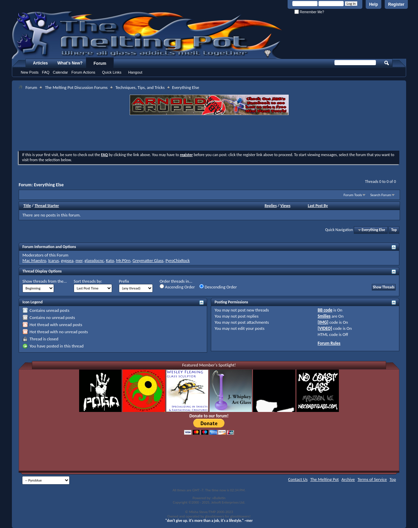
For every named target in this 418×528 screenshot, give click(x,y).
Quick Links (112, 72)
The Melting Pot (324, 479)
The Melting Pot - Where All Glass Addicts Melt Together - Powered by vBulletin (147, 35)
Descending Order (218, 286)
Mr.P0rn (123, 260)
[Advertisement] (209, 133)
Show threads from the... (44, 281)
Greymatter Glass (147, 260)
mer (78, 260)
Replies (271, 205)
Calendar (60, 72)
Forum (100, 63)
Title (27, 205)
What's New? (70, 63)
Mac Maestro (34, 260)
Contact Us (298, 479)
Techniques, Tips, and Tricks (140, 87)
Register (396, 4)
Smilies (323, 316)
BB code (324, 310)
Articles (40, 63)
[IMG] (322, 322)
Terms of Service (372, 479)
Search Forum (381, 195)
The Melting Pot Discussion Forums (76, 87)
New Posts (30, 72)
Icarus (53, 260)
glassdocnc (94, 260)
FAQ (46, 72)
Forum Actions (83, 72)
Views (285, 205)
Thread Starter (47, 205)
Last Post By (318, 205)
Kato (110, 260)
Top (394, 230)
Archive (348, 479)
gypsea (67, 260)
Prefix (124, 281)
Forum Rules (328, 343)
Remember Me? (309, 12)
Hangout (135, 72)
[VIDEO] (324, 328)
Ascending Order (177, 286)
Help (373, 4)
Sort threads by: (88, 281)
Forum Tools (353, 195)
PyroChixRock (177, 260)
